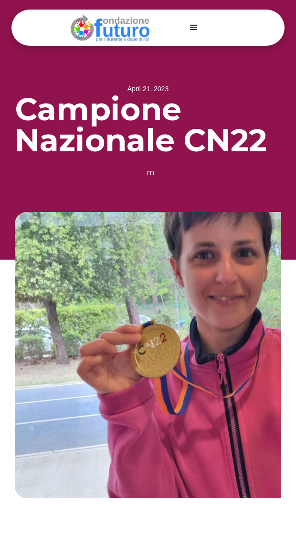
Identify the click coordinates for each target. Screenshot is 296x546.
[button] (194, 27)
